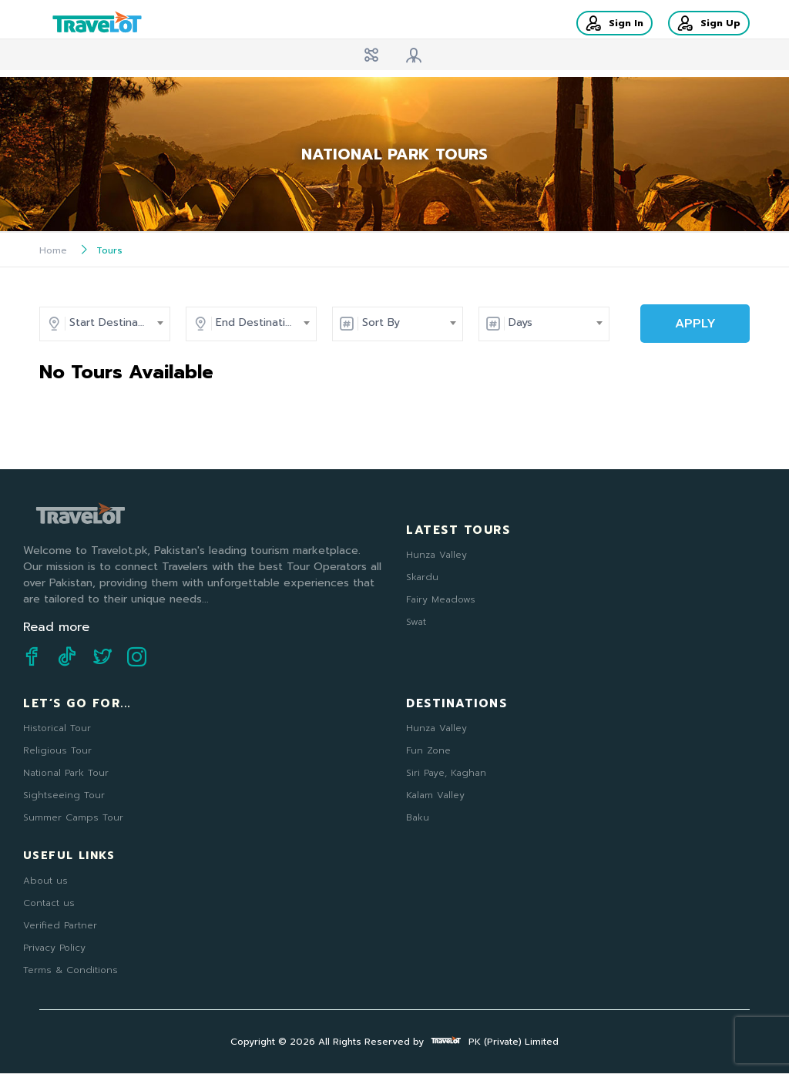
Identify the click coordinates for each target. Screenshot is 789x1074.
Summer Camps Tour (73, 817)
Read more (56, 627)
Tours (109, 250)
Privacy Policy (54, 948)
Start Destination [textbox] (113, 322)
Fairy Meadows (440, 599)
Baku (417, 817)
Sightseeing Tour (64, 795)
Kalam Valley (435, 795)
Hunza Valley (436, 555)
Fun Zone (428, 750)
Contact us (49, 903)
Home (53, 250)
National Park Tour (66, 773)
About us (45, 881)
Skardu (422, 577)
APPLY (695, 323)
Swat (416, 622)
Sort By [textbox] (381, 322)
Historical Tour (57, 728)
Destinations (456, 703)
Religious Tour (57, 750)
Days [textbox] (520, 322)
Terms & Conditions (70, 970)
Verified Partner (60, 925)
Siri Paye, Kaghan (446, 773)
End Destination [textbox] (257, 322)
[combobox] (112, 323)
